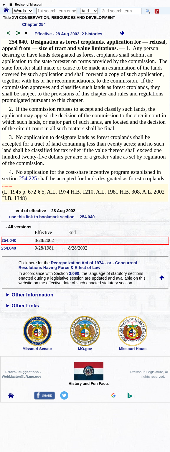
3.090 (74, 273)
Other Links (25, 306)
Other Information (32, 295)
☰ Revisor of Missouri (24, 4)
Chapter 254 (34, 24)
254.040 (8, 240)
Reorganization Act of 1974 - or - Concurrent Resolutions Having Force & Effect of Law (78, 265)
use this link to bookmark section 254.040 (52, 217)
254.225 (28, 178)
